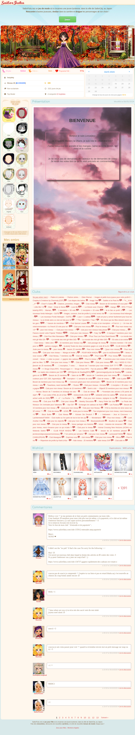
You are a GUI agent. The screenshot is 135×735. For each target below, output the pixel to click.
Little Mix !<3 (40, 307)
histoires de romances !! (115, 424)
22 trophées (60, 94)
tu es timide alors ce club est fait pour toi (57, 320)
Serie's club (92, 388)
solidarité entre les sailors (107, 395)
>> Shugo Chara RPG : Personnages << (57, 369)
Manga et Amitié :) (71, 353)
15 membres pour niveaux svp (73, 343)
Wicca (120, 437)
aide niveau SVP (105, 441)
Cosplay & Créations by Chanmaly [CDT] (50, 301)
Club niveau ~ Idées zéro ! (45, 343)
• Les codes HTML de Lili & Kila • (57, 395)
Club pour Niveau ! (84, 362)
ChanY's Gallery (48, 304)
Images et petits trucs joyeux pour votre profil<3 (112, 297)
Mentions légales (73, 728)
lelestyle (57, 497)
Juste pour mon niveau (71, 408)
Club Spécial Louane (79, 323)
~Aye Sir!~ (72, 405)
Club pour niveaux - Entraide (96, 385)
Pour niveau (115, 356)
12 (93, 717)
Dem (75, 497)
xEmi (34, 472)
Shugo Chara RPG (82, 369)
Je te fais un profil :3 (115, 310)
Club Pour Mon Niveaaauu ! (56, 336)
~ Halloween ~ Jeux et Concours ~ (115, 414)
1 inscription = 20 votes (92, 310)
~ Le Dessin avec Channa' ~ (95, 307)
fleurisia (38, 583)
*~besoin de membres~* (57, 323)
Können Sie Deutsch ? (86, 414)
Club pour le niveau (60, 424)
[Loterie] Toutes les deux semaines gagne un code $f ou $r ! (88, 346)
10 (85, 717)
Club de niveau (55, 411)
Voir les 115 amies (15, 299)
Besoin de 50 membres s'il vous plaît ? (116, 304)
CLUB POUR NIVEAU (64, 431)
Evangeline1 (78, 472)
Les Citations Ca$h (88, 431)
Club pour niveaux (104, 362)
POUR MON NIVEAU (91, 353)
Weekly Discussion (87, 401)
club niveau (87, 437)
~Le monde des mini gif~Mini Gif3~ (96, 340)
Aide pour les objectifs (56, 421)
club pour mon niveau (98, 434)
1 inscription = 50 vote (68, 310)
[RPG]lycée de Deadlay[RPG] (81, 372)
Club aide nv (121, 441)
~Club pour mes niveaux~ (80, 333)
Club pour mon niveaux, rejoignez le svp (100, 398)
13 (97, 717)
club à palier (123, 379)
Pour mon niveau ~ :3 (116, 418)
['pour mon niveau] (113, 349)
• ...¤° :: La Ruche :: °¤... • (68, 398)
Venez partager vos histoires (84, 424)
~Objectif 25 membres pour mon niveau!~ (115, 388)
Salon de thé (78, 375)
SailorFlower (38, 693)
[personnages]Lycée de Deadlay (110, 372)
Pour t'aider (100, 356)
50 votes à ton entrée (122, 340)
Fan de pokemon (99, 369)
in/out (101, 424)
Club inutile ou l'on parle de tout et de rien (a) (70, 418)
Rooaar (38, 558)
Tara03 (38, 601)
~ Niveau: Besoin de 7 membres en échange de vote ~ (57, 392)
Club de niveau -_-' (106, 379)
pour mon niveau (46, 330)
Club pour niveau (69, 401)
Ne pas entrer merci (40, 297)
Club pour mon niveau (84, 327)
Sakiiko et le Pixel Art (112, 301)
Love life (76, 307)
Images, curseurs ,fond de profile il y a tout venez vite (85, 314)
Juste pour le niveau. (42, 349)
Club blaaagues (56, 437)
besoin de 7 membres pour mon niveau (103, 375)
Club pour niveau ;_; (121, 330)
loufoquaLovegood (40, 675)
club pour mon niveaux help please (95, 330)
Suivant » (104, 718)
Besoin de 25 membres (59, 375)
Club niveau (92, 304)
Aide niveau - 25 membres (84, 441)
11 (89, 717)
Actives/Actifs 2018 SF (84, 395)
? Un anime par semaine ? (75, 434)
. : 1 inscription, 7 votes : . (66, 366)
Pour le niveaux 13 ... (105, 327)
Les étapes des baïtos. (78, 301)
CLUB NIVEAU (123, 346)
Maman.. (50, 310)
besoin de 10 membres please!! (115, 431)
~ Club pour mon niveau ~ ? (67, 330)
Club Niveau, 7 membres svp (61, 356)
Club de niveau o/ (84, 356)
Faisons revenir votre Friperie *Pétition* (50, 333)
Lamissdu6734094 (117, 434)
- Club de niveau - (90, 392)
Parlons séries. (73, 297)
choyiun (38, 526)
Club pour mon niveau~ (52, 353)
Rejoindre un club (126, 292)
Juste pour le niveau (82, 411)
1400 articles (128, 448)
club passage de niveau (98, 343)
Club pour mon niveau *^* (62, 362)
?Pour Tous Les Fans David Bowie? (103, 336)
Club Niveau (65, 414)
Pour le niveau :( (93, 359)
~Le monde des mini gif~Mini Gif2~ (65, 340)
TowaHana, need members (59, 385)
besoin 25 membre (76, 349)
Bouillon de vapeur (117, 421)
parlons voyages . (53, 346)
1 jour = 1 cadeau (86, 317)
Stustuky (38, 638)
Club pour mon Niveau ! (93, 408)
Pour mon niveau (95, 349)
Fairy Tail (99, 333)
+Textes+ (77, 385)
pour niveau (59, 349)
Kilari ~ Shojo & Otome (58, 307)
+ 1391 (122, 488)
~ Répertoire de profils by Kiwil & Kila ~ (55, 441)
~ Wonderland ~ (97, 418)
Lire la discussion (125, 540)
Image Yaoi (95, 301)
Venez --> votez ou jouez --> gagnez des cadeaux (61, 359)
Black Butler (48, 414)
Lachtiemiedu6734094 (41, 418)
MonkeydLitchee (121, 472)
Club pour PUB (51, 401)
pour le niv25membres (113, 353)
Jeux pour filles (61, 728)
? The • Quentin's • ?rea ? (87, 320)
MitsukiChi (98, 472)
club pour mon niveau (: (78, 421)
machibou (57, 472)
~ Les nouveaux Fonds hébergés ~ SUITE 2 (57, 317)
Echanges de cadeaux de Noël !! (93, 405)
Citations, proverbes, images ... (71, 304)
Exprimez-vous (73, 437)
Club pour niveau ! (78, 336)
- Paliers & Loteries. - (58, 297)
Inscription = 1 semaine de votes (81, 379)
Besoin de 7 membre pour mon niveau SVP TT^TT (100, 366)
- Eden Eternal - (87, 297)
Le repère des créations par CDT (52, 372)
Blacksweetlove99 (99, 421)
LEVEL (67, 411)
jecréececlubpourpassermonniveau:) (47, 434)
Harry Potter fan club (109, 401)
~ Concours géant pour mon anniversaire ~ (87, 382)
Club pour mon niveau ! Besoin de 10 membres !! (66, 388)
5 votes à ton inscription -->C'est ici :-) (106, 323)
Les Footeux (116, 405)
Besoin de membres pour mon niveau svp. (50, 382)
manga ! (115, 307)
